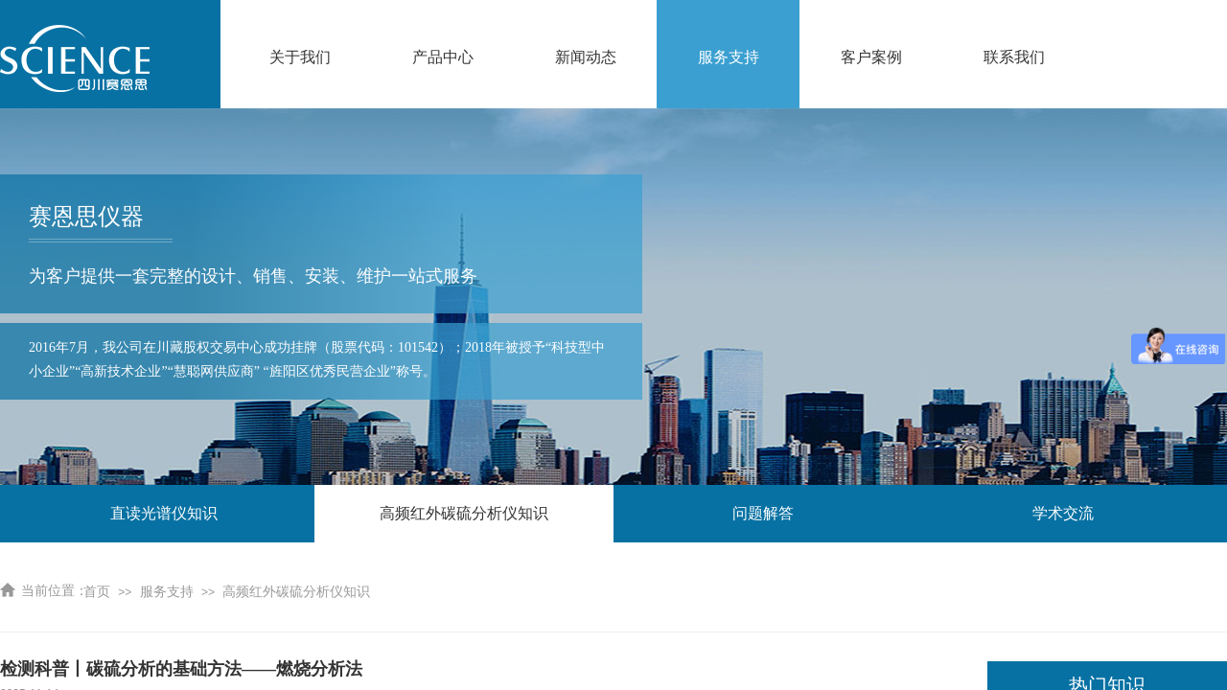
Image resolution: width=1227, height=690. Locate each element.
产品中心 (443, 57)
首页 (96, 592)
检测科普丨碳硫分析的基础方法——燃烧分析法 (181, 668)
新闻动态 (585, 57)
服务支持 (728, 57)
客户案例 (871, 57)
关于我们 (300, 57)
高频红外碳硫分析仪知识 (296, 592)
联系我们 (1014, 57)
